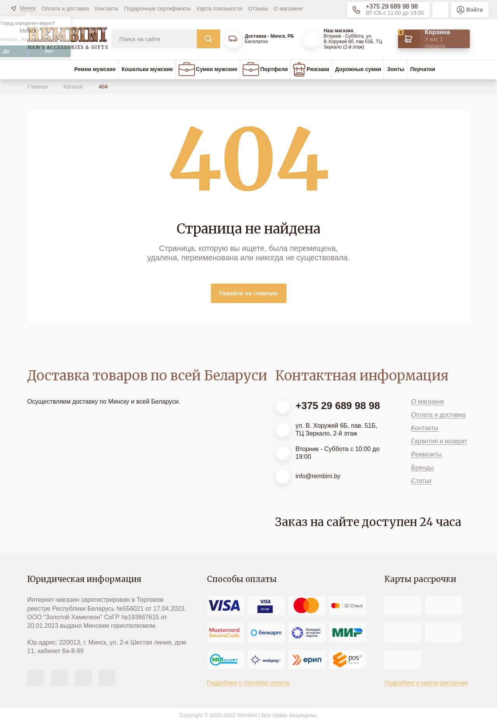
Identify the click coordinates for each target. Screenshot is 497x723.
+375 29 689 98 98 (392, 6)
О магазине (288, 8)
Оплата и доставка (65, 8)
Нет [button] (49, 51)
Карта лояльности (219, 8)
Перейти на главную (248, 293)
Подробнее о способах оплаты (248, 682)
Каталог (74, 87)
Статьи (421, 480)
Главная (38, 87)
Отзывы (258, 8)
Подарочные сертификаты (157, 8)
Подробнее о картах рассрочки (426, 682)
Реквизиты (426, 454)
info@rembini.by (318, 476)
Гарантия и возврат (439, 441)
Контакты (106, 8)
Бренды (422, 467)
